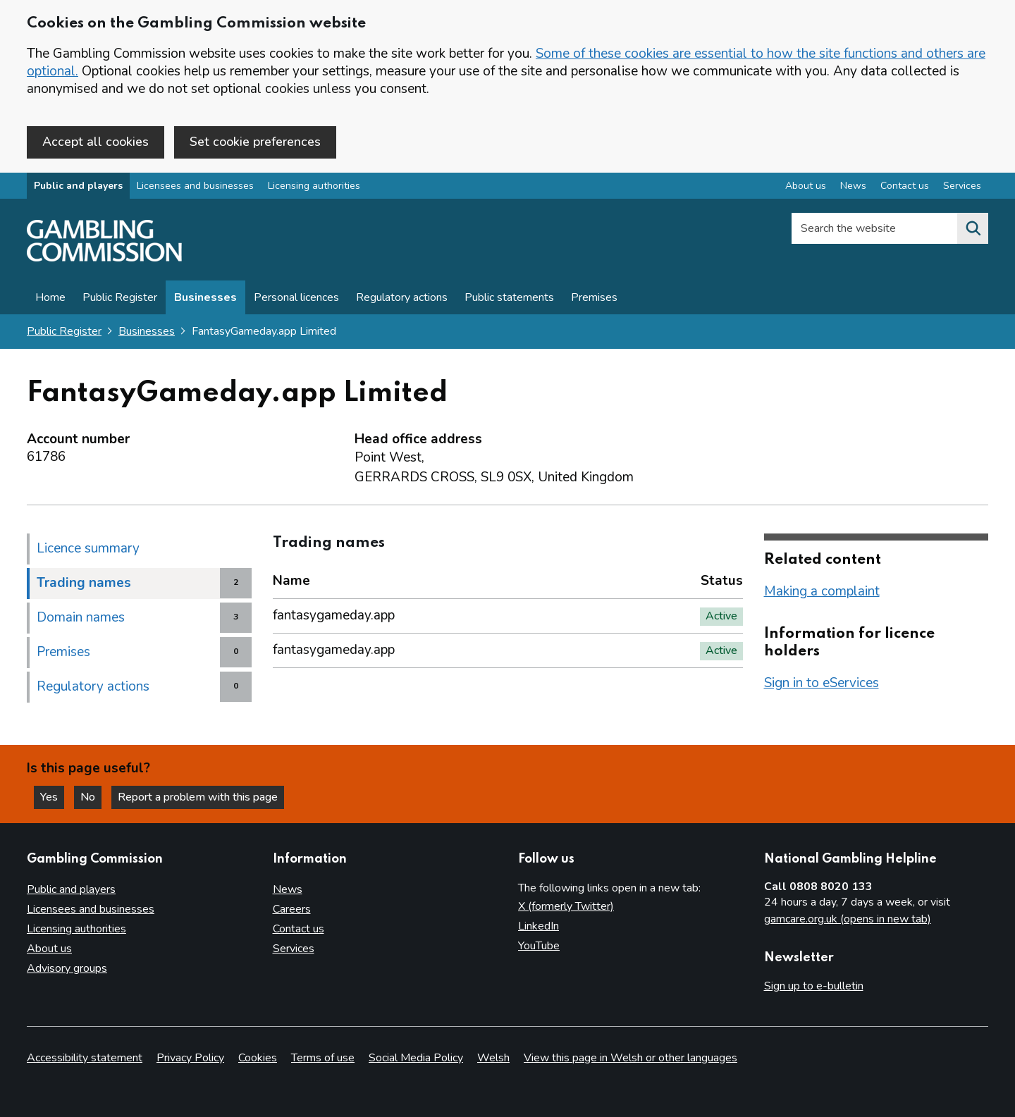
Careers (292, 909)
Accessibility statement (84, 1058)
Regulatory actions (402, 297)
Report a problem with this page (198, 797)
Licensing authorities (314, 185)
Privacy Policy (190, 1058)
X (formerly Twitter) (566, 906)
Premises (594, 297)
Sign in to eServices (821, 683)
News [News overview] (853, 185)
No (91, 797)
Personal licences (296, 297)
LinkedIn (538, 926)
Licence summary (88, 548)
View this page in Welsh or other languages (630, 1058)
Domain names (81, 617)
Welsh (493, 1058)
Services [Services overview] (962, 185)
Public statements (509, 297)
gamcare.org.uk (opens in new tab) (847, 919)
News (287, 889)
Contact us (298, 929)
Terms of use (323, 1058)
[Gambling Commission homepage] (104, 258)
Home (50, 297)
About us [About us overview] (805, 185)
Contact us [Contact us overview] (904, 185)
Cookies (257, 1058)
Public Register (119, 297)
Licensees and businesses (195, 185)
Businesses (205, 297)
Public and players (78, 185)
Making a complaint (822, 591)
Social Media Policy (416, 1058)
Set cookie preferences (255, 141)
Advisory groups (67, 968)
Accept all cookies (95, 141)
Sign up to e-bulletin (813, 986)
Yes (52, 797)
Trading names (84, 583)
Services (293, 948)
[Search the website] (972, 228)
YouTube (539, 946)
